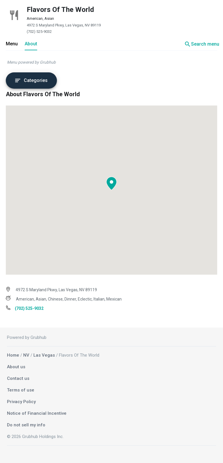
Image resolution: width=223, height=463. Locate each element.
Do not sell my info (26, 425)
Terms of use (20, 390)
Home (13, 355)
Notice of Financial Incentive (36, 413)
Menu (12, 44)
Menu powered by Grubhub (31, 62)
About (31, 44)
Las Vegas (44, 355)
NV (26, 355)
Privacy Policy (21, 401)
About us (16, 366)
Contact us (18, 378)
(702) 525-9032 (39, 31)
